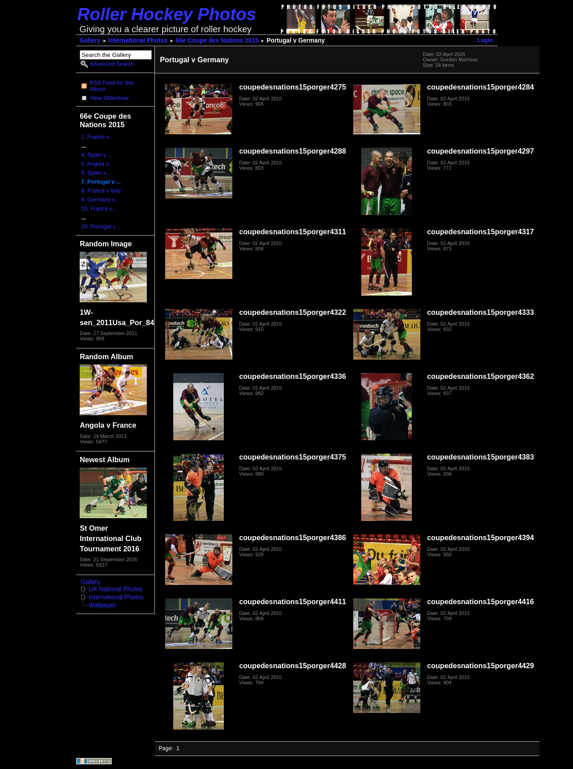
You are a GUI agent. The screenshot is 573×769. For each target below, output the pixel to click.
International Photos (138, 40)
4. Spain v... (95, 155)
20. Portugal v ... (101, 226)
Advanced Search (111, 64)
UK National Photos (115, 589)
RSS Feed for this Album (111, 86)
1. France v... (97, 137)
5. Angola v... (97, 164)
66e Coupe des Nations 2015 (216, 40)
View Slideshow (109, 98)
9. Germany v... (100, 200)
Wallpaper (102, 605)
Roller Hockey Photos (167, 14)
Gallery (90, 40)
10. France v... (98, 209)
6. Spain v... (95, 173)
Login (485, 40)
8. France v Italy (101, 191)
